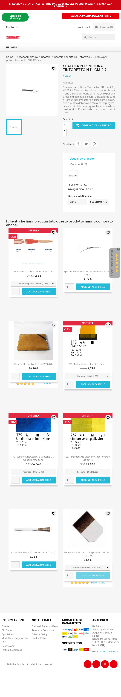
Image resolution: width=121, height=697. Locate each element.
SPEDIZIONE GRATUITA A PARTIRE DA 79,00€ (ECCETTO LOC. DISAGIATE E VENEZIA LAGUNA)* (60, 5)
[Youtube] (114, 664)
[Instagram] (96, 664)
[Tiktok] (105, 664)
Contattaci (12, 27)
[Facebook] (88, 664)
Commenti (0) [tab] (78, 164)
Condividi (78, 144)
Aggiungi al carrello (94, 125)
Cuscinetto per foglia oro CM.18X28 (33, 364)
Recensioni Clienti (112, 263)
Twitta (86, 144)
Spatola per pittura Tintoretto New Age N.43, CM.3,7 (88, 273)
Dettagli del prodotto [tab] (82, 158)
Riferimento (75, 184)
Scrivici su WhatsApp (15, 17)
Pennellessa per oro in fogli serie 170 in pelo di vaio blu (87, 554)
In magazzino (76, 189)
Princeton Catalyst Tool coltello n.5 (33, 271)
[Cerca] (98, 37)
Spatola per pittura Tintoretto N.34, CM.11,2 (33, 552)
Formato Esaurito (93, 575)
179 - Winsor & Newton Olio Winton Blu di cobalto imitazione (33, 458)
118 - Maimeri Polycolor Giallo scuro (87, 364)
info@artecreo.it (109, 651)
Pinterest (94, 144)
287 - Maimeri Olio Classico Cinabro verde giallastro (88, 458)
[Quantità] (66, 125)
